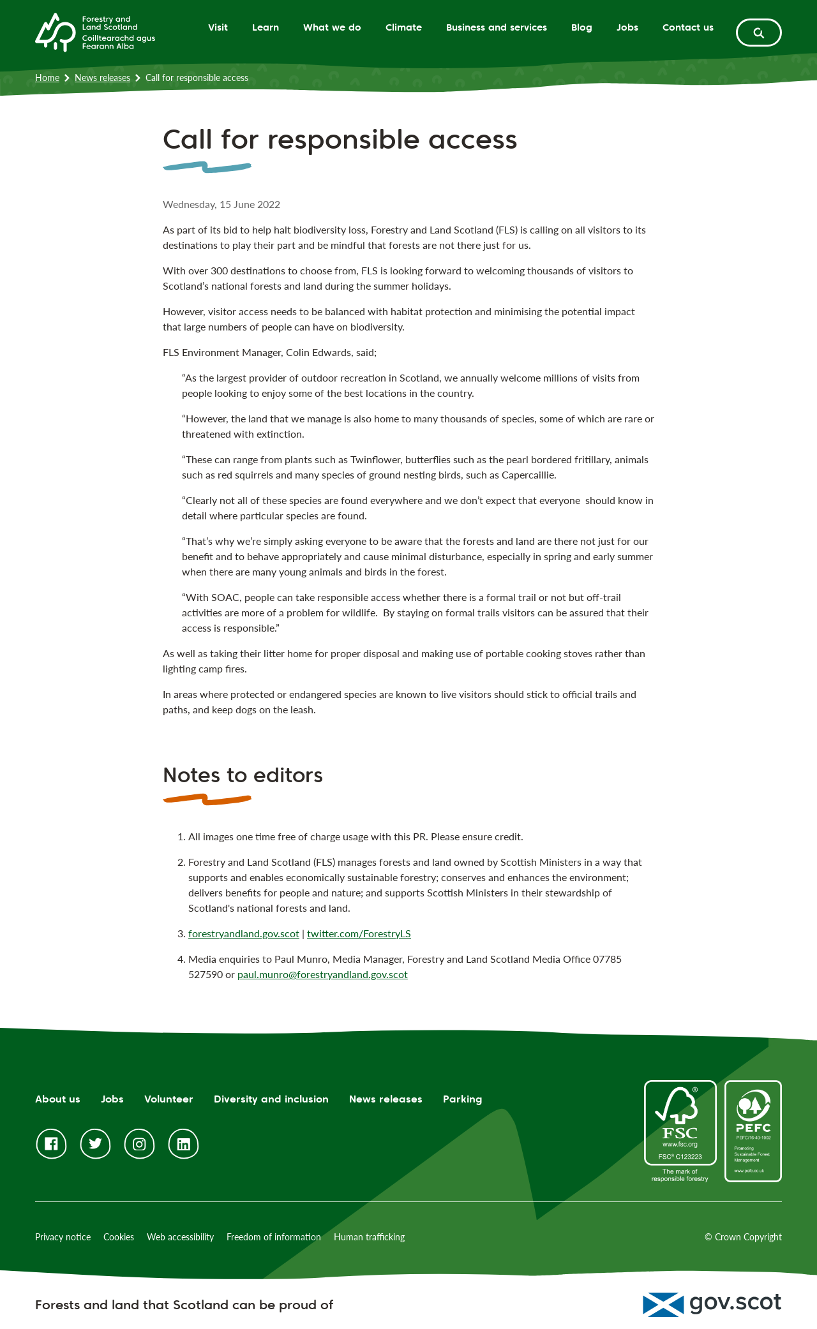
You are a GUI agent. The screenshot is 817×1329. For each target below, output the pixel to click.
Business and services (496, 27)
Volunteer (168, 1099)
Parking (463, 1099)
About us (57, 1099)
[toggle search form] (759, 33)
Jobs (627, 27)
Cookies (118, 1236)
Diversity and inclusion (271, 1099)
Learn (265, 27)
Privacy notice (63, 1236)
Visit (218, 27)
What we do (332, 27)
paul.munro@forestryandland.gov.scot (322, 974)
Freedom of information (274, 1236)
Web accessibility (180, 1236)
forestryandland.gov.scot (243, 933)
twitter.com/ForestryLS (359, 933)
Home (47, 77)
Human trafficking (369, 1236)
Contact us (688, 27)
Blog (581, 27)
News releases (102, 77)
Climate (404, 27)
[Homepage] (95, 31)
